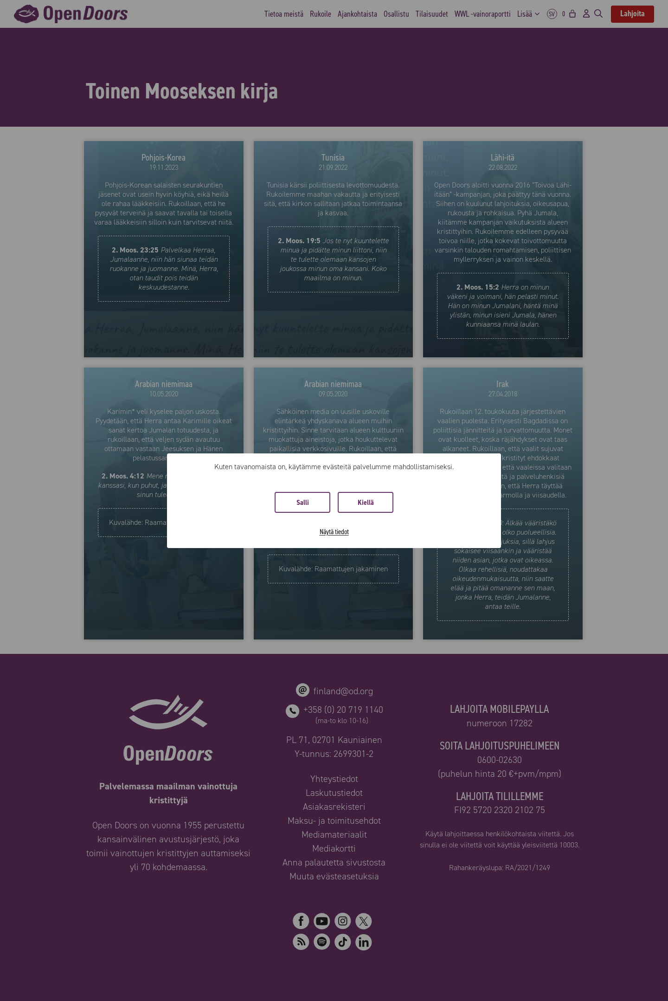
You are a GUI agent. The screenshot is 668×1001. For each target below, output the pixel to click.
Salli (302, 502)
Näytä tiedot (334, 531)
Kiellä (366, 502)
